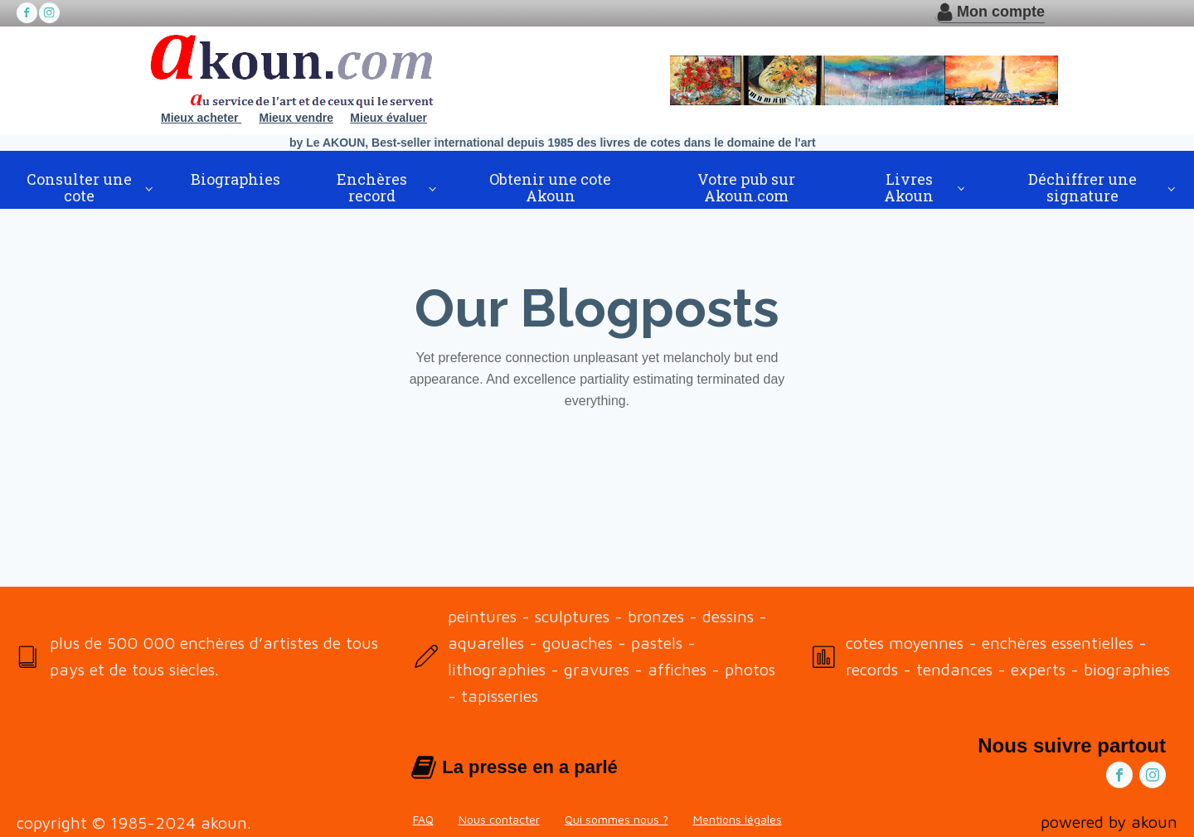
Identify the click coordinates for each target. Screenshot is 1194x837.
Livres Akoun (909, 187)
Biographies (235, 179)
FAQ (423, 819)
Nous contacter (499, 819)
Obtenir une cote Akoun (550, 187)
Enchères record (372, 187)
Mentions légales (737, 819)
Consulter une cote (79, 187)
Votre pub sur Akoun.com (746, 187)
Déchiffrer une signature (1082, 187)
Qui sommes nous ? (616, 819)
